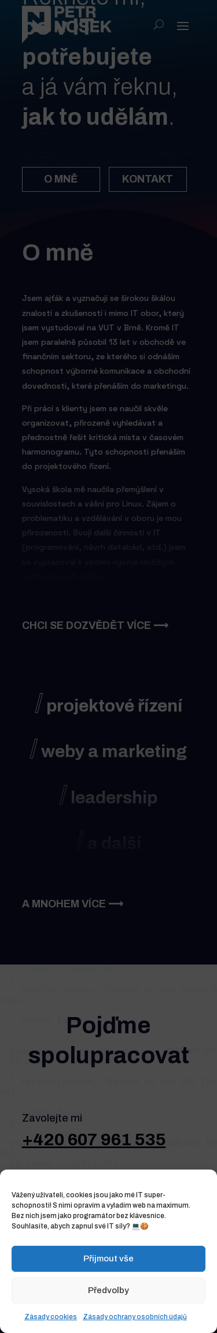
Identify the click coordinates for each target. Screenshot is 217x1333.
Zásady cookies (50, 1317)
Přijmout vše (108, 1258)
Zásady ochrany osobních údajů (135, 1317)
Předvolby (108, 1290)
